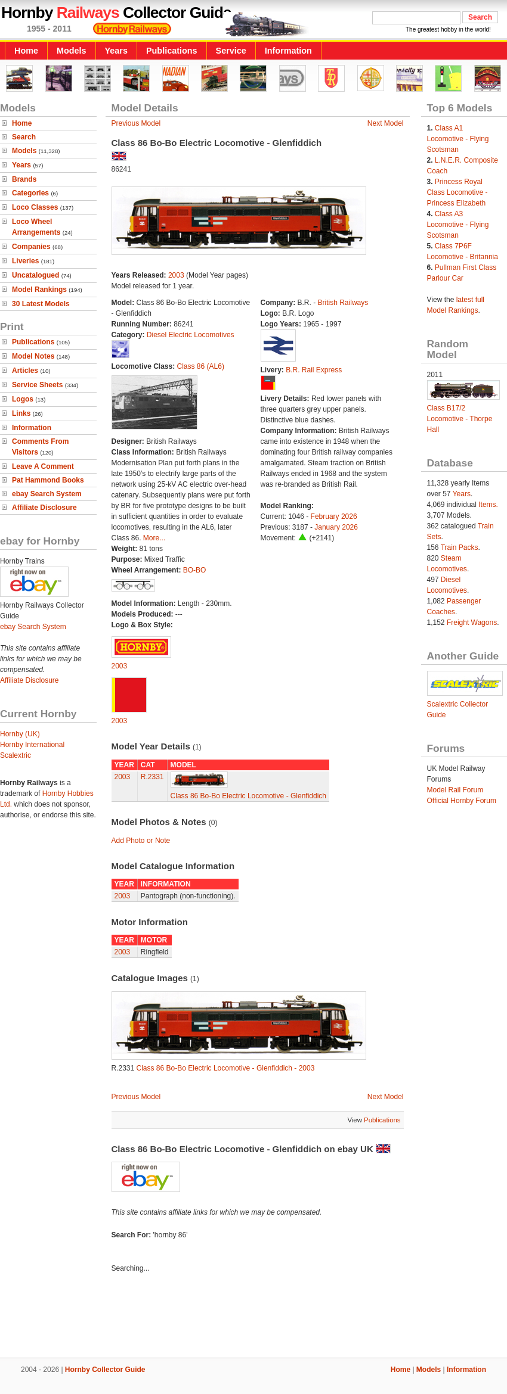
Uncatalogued (35, 275)
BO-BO (194, 570)
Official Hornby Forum (461, 800)
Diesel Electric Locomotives (190, 335)
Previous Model (136, 123)
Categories (30, 193)
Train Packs (459, 547)
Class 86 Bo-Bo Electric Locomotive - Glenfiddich (248, 796)
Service (231, 50)
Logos (22, 399)
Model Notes (33, 356)
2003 (176, 275)
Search (24, 137)
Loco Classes (35, 207)
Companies (31, 246)
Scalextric (15, 755)
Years (116, 50)
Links (21, 413)
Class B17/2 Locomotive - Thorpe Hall (460, 419)
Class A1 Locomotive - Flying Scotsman (458, 139)
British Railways (343, 302)
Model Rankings (39, 289)
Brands (24, 179)
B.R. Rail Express (314, 370)
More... (154, 538)
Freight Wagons (472, 622)
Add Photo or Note (141, 840)
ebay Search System (47, 494)
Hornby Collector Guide (105, 1369)
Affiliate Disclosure (44, 507)
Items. (488, 504)
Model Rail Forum (455, 790)
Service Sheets (37, 385)
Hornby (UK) (20, 734)
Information (288, 50)
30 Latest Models (41, 304)
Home (26, 50)
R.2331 (152, 777)
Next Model (385, 123)
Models (71, 50)
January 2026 (336, 527)
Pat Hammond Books (48, 480)
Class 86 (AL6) (200, 366)
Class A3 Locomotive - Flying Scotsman (458, 224)
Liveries (25, 261)
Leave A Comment (43, 466)
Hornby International (32, 744)
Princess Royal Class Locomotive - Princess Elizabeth (457, 192)
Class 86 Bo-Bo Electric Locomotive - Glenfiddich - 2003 (226, 1068)
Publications (171, 50)
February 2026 (334, 516)
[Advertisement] (253, 1317)
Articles (25, 370)
